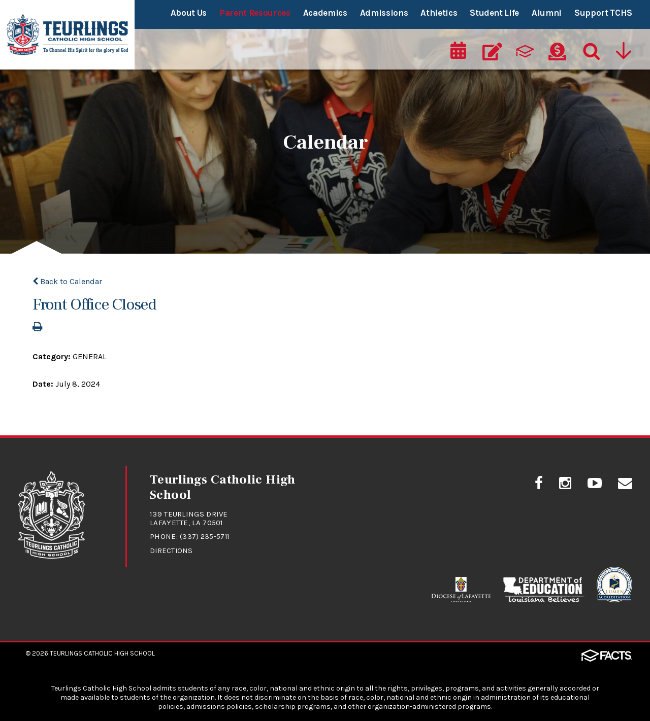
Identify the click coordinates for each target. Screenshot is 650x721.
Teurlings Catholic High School (102, 651)
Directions (172, 549)
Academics (325, 13)
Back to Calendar (67, 281)
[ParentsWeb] (525, 48)
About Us (189, 13)
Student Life (494, 13)
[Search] (589, 48)
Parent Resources (254, 13)
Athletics (438, 13)
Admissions (384, 13)
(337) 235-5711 (205, 535)
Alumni (547, 13)
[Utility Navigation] (623, 48)
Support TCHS (603, 13)
